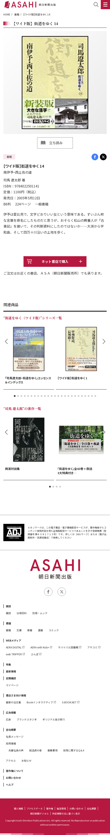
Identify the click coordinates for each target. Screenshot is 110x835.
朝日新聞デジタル (39, 813)
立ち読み (56, 142)
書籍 (16, 14)
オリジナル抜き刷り (53, 719)
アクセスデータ (35, 808)
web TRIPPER (14, 654)
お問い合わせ (13, 777)
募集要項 (52, 750)
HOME (6, 14)
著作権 (49, 808)
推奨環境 (61, 808)
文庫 (19, 630)
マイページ (12, 685)
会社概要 (11, 729)
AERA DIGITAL (13, 647)
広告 (8, 719)
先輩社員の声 (16, 750)
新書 (29, 630)
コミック (54, 630)
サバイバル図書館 (68, 647)
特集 (8, 664)
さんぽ (34, 654)
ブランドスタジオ (27, 719)
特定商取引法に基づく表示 (66, 813)
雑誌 (8, 606)
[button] (15, 396)
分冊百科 (22, 613)
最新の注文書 (13, 702)
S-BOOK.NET (69, 702)
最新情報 (11, 671)
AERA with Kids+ (39, 647)
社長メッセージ (15, 736)
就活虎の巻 (35, 750)
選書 (40, 630)
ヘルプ (9, 784)
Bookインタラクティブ (40, 702)
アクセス (11, 760)
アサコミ (92, 647)
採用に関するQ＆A (73, 750)
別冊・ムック (39, 613)
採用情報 (11, 743)
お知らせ (26, 760)
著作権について (15, 771)
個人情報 (18, 808)
